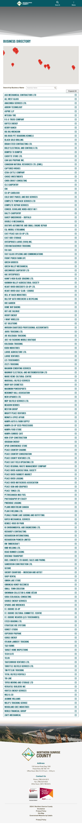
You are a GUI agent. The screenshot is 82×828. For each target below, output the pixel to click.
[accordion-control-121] (74, 584)
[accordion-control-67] (74, 364)
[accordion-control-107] (74, 527)
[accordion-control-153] (74, 715)
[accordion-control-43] (74, 266)
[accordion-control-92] (74, 466)
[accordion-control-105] (74, 519)
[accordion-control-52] (74, 303)
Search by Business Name (15, 88)
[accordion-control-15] (74, 152)
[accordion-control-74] (74, 392)
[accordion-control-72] (74, 384)
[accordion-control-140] (74, 662)
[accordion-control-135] (74, 641)
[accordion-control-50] (74, 295)
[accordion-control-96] (74, 482)
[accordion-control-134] (74, 637)
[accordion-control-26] (74, 197)
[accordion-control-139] (74, 658)
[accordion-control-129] (74, 617)
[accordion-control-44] (74, 270)
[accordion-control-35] (74, 233)
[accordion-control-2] (74, 99)
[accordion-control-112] (74, 547)
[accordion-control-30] (74, 213)
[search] (57, 3)
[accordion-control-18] (74, 164)
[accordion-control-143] (74, 674)
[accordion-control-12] (74, 140)
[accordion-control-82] (74, 425)
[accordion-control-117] (74, 568)
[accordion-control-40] (74, 254)
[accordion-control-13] (74, 144)
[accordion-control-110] (74, 539)
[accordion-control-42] (74, 262)
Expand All (71, 91)
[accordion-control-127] (74, 609)
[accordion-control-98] (74, 490)
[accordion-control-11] (74, 135)
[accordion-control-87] (74, 445)
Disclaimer (41, 814)
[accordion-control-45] (74, 274)
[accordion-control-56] (74, 319)
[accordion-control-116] (74, 564)
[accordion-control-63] (74, 348)
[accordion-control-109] (74, 535)
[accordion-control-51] (74, 299)
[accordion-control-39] (74, 250)
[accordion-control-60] (74, 335)
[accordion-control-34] (74, 229)
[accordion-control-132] (74, 629)
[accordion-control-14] (74, 148)
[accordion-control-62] (74, 343)
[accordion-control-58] (74, 327)
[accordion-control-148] (74, 694)
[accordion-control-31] (74, 217)
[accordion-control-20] (74, 172)
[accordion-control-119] (74, 576)
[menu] (73, 3)
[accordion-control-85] (74, 437)
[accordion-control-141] (74, 666)
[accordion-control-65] (74, 356)
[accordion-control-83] (74, 429)
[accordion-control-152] (74, 711)
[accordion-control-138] (74, 654)
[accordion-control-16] (74, 156)
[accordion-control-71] (74, 380)
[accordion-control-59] (74, 331)
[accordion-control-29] (74, 209)
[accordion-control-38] (74, 246)
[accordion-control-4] (74, 107)
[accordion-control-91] (74, 462)
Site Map (41, 818)
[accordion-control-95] (74, 478)
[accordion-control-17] (74, 160)
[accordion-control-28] (74, 205)
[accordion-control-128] (74, 613)
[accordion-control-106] (74, 523)
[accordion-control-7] (74, 119)
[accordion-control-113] (74, 552)
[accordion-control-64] (74, 352)
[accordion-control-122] (74, 588)
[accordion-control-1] (74, 95)
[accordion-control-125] (74, 601)
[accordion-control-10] (74, 131)
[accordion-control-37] (74, 241)
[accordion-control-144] (74, 678)
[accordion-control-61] (74, 339)
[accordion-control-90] (74, 458)
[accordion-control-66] (74, 360)
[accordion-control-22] (74, 180)
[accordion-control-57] (74, 323)
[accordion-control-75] (74, 397)
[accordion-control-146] (74, 686)
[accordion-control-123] (74, 592)
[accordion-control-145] (74, 682)
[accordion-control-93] (74, 470)
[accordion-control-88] (74, 450)
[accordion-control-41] (74, 258)
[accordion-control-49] (74, 290)
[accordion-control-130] (74, 621)
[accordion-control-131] (74, 625)
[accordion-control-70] (74, 376)
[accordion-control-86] (74, 441)
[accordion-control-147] (74, 690)
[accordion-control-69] (74, 372)
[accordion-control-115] (74, 560)
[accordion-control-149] (74, 698)
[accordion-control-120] (74, 580)
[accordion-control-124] (74, 596)
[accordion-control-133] (74, 633)
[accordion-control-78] (74, 409)
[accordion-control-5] (74, 111)
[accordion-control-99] (74, 494)
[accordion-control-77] (74, 405)
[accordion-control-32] (74, 221)
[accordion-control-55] (74, 315)
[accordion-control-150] (74, 703)
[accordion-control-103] (74, 511)
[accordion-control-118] (74, 572)
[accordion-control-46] (74, 278)
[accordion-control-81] (74, 421)
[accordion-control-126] (74, 605)
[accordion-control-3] (74, 103)
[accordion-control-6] (74, 115)
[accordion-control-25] (74, 193)
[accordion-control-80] (74, 417)
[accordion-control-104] (74, 515)
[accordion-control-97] (74, 486)
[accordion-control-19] (74, 168)
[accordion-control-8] (74, 123)
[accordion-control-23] (74, 184)
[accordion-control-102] (74, 507)
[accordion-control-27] (74, 201)
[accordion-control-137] (74, 649)
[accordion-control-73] (74, 388)
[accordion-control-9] (74, 127)
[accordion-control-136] (74, 645)
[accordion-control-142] (74, 670)
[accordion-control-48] (74, 286)
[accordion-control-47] (74, 282)
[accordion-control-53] (74, 307)
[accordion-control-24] (74, 188)
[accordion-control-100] (74, 499)
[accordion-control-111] (74, 543)
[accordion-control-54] (74, 311)
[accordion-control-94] (74, 474)
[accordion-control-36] (74, 237)
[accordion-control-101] (74, 503)
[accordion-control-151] (74, 707)
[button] (41, 64)
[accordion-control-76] (74, 401)
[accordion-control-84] (74, 433)
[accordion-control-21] (74, 176)
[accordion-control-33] (74, 225)
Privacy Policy (41, 816)
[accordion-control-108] (74, 531)
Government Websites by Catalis (41, 820)
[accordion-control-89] (74, 454)
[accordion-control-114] (74, 556)
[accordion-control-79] (74, 413)
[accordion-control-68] (74, 368)
